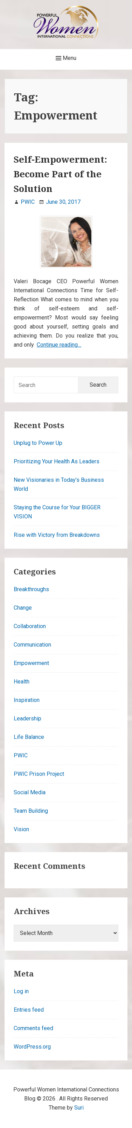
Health (21, 681)
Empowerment (31, 663)
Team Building (31, 811)
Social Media (30, 792)
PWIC (21, 755)
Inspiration (27, 700)
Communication (32, 644)
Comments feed (33, 1028)
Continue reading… (59, 344)
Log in (21, 991)
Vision (21, 829)
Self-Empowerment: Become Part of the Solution (60, 174)
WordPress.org (32, 1046)
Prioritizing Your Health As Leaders (56, 461)
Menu (66, 58)
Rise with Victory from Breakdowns (57, 535)
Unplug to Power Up (38, 443)
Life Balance (29, 737)
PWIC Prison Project (39, 774)
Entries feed (29, 1009)
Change (23, 607)
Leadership (27, 718)
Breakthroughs (31, 589)
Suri (79, 1107)
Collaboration (30, 626)
